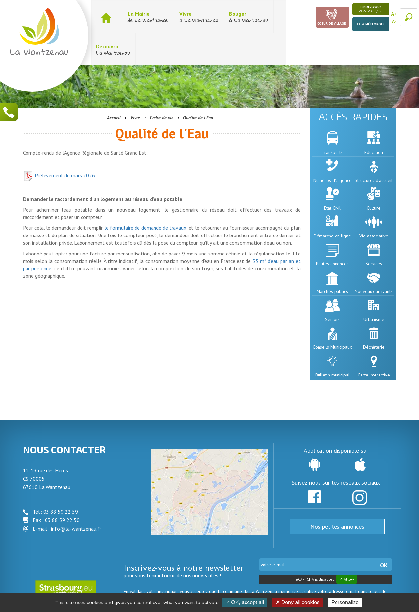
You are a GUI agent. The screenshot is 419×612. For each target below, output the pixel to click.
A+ (394, 14)
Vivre (135, 85)
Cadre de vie (161, 85)
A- (394, 21)
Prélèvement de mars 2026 (59, 142)
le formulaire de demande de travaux (145, 195)
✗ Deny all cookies (297, 602)
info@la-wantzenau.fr (76, 496)
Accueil (114, 85)
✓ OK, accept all (245, 602)
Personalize (345, 602)
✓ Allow (346, 546)
